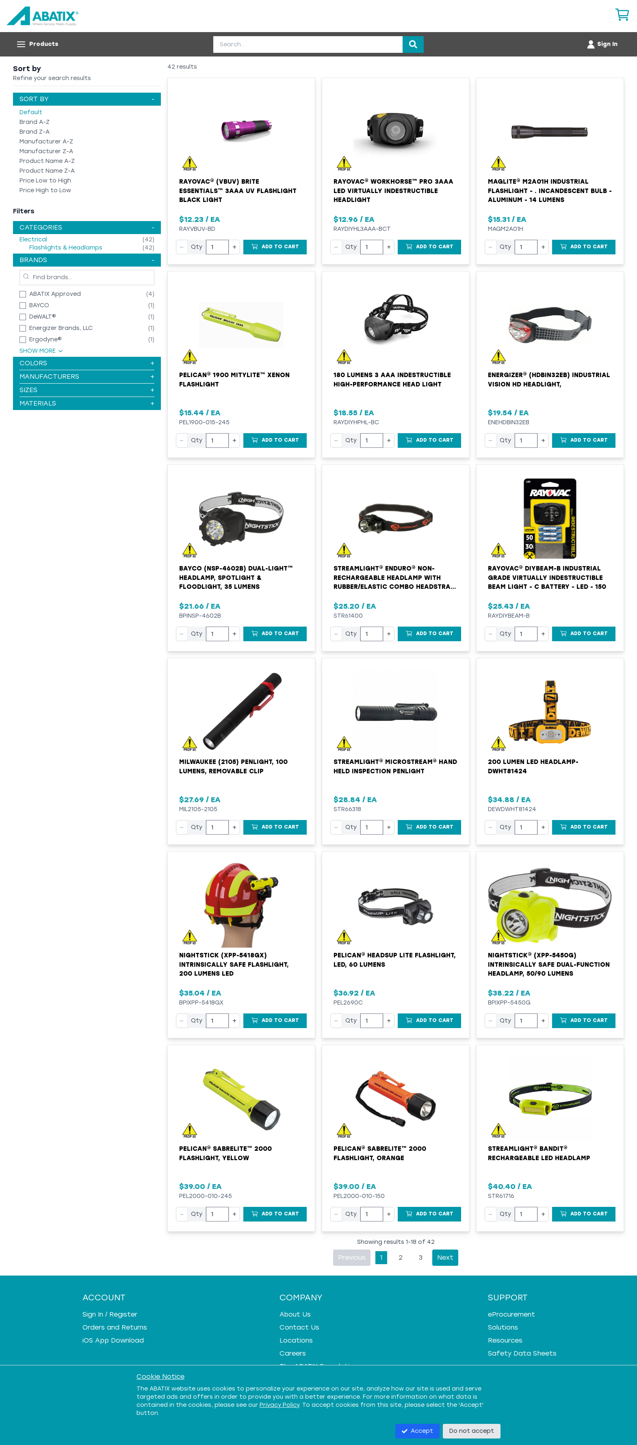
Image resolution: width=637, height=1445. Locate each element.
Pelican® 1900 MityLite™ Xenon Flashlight (234, 379)
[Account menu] (602, 44)
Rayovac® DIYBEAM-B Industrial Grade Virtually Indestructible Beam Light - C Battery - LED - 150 (547, 577)
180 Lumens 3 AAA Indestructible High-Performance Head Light (392, 379)
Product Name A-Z (47, 161)
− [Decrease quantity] (182, 247)
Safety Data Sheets (522, 1353)
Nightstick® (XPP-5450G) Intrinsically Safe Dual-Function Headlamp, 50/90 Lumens (549, 964)
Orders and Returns (114, 1327)
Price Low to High (45, 180)
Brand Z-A (35, 131)
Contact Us (299, 1327)
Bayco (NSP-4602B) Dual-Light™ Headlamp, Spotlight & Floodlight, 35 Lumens (236, 577)
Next (445, 1257)
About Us (295, 1314)
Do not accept (471, 1431)
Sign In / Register (109, 1314)
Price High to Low (45, 190)
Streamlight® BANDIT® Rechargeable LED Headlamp (539, 1153)
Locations (296, 1340)
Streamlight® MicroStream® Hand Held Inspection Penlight (395, 766)
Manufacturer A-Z (46, 141)
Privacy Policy (279, 1405)
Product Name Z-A (47, 170)
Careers (293, 1353)
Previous (352, 1257)
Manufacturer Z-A (46, 151)
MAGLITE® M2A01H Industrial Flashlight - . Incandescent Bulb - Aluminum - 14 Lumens (550, 191)
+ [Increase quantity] (234, 247)
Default (31, 112)
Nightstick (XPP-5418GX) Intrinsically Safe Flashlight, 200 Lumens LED (234, 964)
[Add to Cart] (275, 247)
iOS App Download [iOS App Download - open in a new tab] (113, 1340)
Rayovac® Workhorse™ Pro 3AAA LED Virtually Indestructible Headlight (393, 191)
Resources (505, 1340)
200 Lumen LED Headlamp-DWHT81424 (533, 766)
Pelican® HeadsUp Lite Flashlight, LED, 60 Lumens (395, 960)
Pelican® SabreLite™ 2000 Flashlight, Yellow (225, 1153)
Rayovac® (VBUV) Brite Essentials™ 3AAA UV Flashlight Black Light (238, 191)
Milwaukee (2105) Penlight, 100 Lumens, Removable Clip (233, 766)
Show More (42, 350)
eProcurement (511, 1314)
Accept (417, 1431)
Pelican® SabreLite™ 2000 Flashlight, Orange (380, 1153)
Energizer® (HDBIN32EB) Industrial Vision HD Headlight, (549, 379)
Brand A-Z (35, 122)
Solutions (503, 1327)
